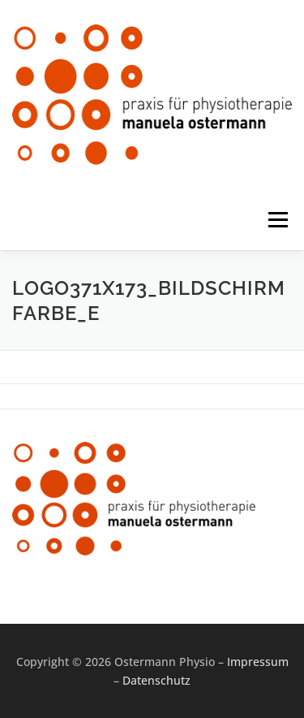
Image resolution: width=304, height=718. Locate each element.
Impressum (258, 661)
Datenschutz (156, 680)
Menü (276, 220)
